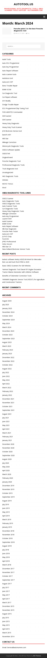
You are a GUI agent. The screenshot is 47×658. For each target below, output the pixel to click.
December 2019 (8, 486)
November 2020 (8, 448)
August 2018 (7, 546)
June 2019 (6, 508)
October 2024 (7, 316)
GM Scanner (6, 120)
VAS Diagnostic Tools (10, 176)
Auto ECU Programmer (10, 63)
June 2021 (6, 421)
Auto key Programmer (10, 67)
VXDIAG (5, 180)
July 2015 (5, 618)
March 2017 (6, 602)
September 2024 (8, 320)
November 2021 (8, 403)
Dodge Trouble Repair (10, 104)
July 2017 (5, 587)
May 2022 (6, 380)
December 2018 (8, 531)
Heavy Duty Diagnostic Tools (13, 211)
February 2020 (7, 478)
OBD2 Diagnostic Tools (11, 204)
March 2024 (6, 327)
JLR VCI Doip (7, 236)
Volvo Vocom (7, 244)
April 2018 (6, 561)
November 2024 (8, 312)
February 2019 (7, 523)
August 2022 (7, 369)
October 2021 (7, 406)
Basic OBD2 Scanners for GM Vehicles (16, 266)
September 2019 (8, 497)
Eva (28, 33)
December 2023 (8, 331)
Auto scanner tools (9, 74)
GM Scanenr (6, 116)
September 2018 (8, 542)
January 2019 (7, 527)
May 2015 (6, 625)
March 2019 (6, 519)
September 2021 (8, 410)
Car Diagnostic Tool (9, 93)
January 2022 (7, 395)
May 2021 (6, 425)
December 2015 (8, 606)
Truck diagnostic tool (10, 169)
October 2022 (7, 365)
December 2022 (8, 357)
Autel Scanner (7, 221)
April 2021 (6, 429)
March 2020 (6, 474)
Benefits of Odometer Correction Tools (17, 276)
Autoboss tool (7, 78)
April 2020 (6, 470)
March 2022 (6, 387)
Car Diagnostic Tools (10, 209)
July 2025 (5, 304)
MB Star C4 (6, 247)
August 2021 (7, 414)
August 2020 (7, 459)
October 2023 (7, 335)
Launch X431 (7, 219)
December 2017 (8, 569)
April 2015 (6, 629)
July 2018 (5, 550)
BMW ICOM (6, 89)
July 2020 (5, 463)
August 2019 (7, 501)
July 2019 (5, 504)
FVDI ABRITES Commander (12, 112)
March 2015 (6, 633)
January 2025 (7, 308)
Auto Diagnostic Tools (10, 201)
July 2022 (5, 372)
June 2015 (6, 621)
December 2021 (8, 399)
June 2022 (6, 376)
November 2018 (8, 535)
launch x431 (6, 135)
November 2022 (8, 361)
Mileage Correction (9, 142)
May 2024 (6, 323)
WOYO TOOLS (7, 184)
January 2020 (7, 482)
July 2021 (5, 418)
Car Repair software (9, 97)
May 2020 (6, 467)
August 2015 (7, 614)
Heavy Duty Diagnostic (10, 123)
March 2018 (6, 565)
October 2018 (7, 538)
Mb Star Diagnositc (9, 229)
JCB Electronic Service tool (12, 131)
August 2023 (7, 342)
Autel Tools (6, 59)
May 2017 (6, 595)
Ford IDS (5, 239)
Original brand (7, 157)
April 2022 (6, 384)
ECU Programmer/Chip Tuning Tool (15, 108)
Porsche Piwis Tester (10, 231)
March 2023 (6, 346)
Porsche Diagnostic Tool (11, 161)
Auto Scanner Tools (9, 206)
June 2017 (6, 591)
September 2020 (8, 455)
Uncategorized (7, 172)
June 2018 (6, 553)
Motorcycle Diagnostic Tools (13, 146)
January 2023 (7, 353)
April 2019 (6, 516)
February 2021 (7, 437)
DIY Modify (6, 101)
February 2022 (7, 391)
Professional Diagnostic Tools (13, 165)
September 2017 (8, 580)
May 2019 (6, 512)
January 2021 (7, 440)
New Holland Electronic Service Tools (16, 249)
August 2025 (7, 301)
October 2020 (7, 452)
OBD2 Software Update (11, 150)
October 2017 (7, 576)
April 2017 (6, 599)
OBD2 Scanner (7, 198)
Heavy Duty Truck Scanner (12, 127)
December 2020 (8, 444)
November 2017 (8, 572)
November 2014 (8, 636)
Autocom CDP (7, 82)
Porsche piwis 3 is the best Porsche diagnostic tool (28, 30)
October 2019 (7, 493)
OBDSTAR (6, 153)
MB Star (5, 138)
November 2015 (8, 610)
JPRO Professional (9, 241)
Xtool (4, 187)
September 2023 (8, 338)
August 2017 (7, 584)
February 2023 (7, 350)
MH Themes (37, 656)
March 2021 (6, 433)
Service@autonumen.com (16, 647)
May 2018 (6, 557)
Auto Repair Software (10, 71)
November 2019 (8, 489)
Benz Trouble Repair (9, 86)
